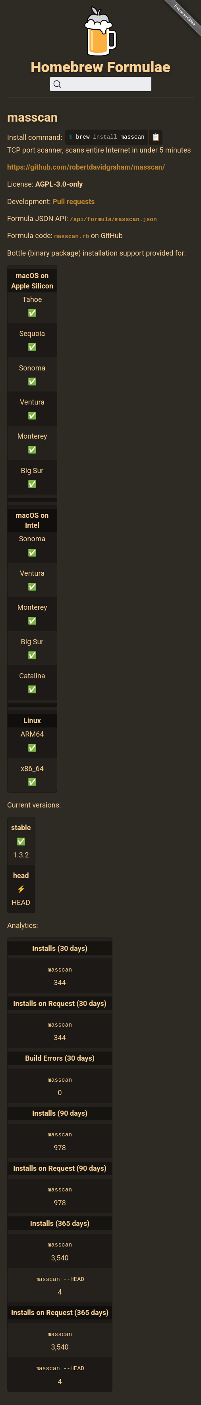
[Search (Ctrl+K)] (100, 84)
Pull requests (73, 201)
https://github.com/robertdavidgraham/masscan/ (86, 167)
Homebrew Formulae (100, 67)
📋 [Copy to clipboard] (155, 137)
